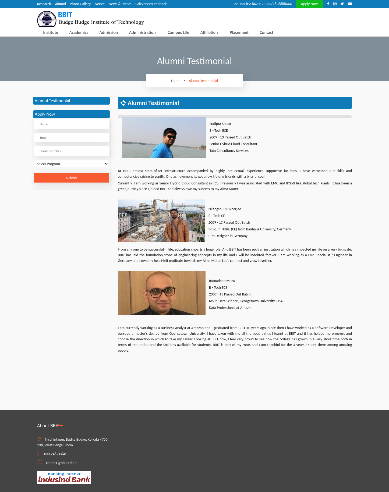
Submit (71, 178)
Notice (100, 4)
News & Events (120, 4)
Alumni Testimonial (203, 81)
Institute (50, 32)
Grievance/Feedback (151, 4)
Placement (239, 32)
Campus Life (178, 32)
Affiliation (209, 32)
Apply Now (309, 4)
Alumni (60, 4)
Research (44, 4)
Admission (108, 32)
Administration (142, 32)
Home (179, 81)
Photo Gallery (80, 4)
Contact (266, 32)
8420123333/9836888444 (272, 4)
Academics (78, 32)
